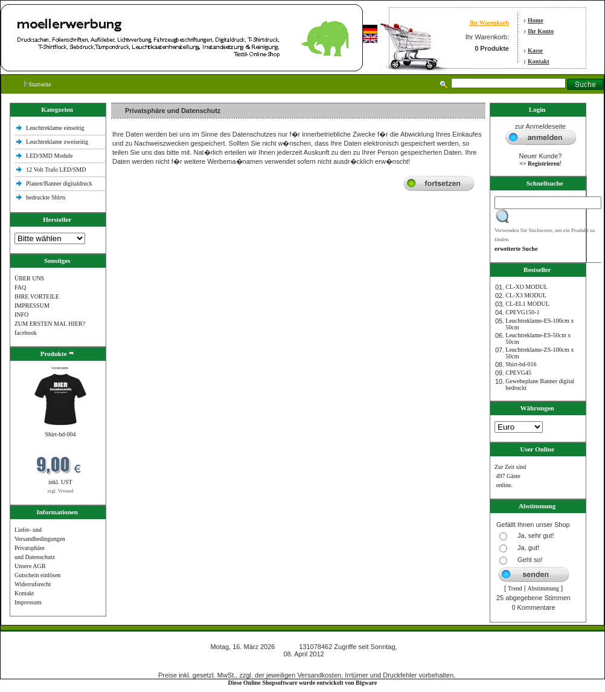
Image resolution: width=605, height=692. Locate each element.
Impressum (27, 602)
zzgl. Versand (61, 491)
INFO (21, 314)
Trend (515, 588)
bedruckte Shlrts (45, 197)
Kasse (535, 50)
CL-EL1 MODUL (527, 303)
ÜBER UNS (29, 278)
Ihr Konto (541, 31)
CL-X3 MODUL (525, 295)
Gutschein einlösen (37, 575)
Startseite (37, 84)
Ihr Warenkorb (489, 22)
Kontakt (538, 61)
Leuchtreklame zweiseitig (58, 141)
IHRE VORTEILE (36, 296)
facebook (25, 332)
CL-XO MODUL (526, 286)
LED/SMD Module (49, 155)
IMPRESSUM (32, 305)
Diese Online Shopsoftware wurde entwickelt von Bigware (302, 682)
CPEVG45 (518, 372)
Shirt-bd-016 (520, 364)
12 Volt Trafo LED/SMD (56, 169)
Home (535, 20)
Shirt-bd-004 (60, 434)
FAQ (20, 287)
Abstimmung (543, 588)
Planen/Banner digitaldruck (59, 183)
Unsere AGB (29, 566)
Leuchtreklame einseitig (56, 127)
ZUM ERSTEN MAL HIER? (49, 323)
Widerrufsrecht (32, 584)
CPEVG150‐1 (522, 312)
